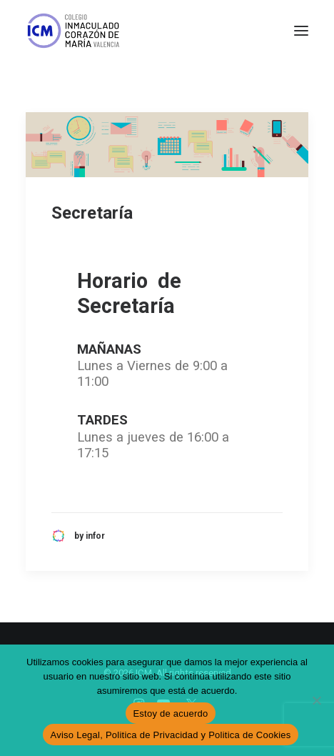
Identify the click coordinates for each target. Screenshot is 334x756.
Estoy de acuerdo (170, 713)
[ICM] (74, 31)
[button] (301, 30)
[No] (316, 700)
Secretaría (92, 213)
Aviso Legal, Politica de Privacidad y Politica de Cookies (170, 735)
